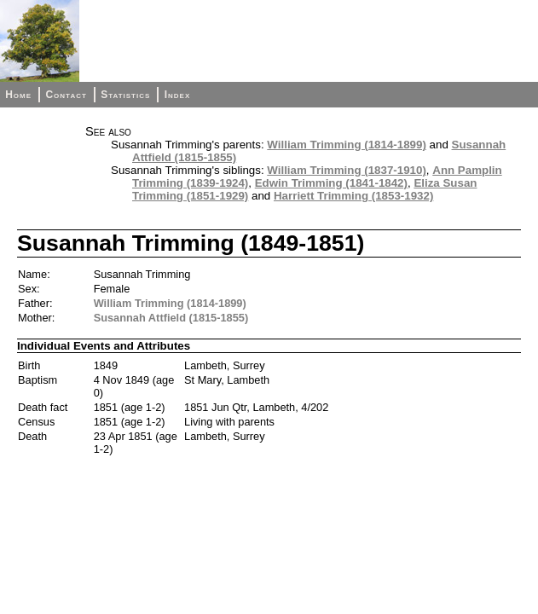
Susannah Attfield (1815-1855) (171, 317)
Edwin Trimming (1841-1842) (331, 183)
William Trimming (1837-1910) (346, 170)
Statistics (125, 95)
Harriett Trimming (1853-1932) (353, 195)
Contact (65, 95)
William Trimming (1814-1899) (346, 144)
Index (178, 95)
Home (18, 95)
